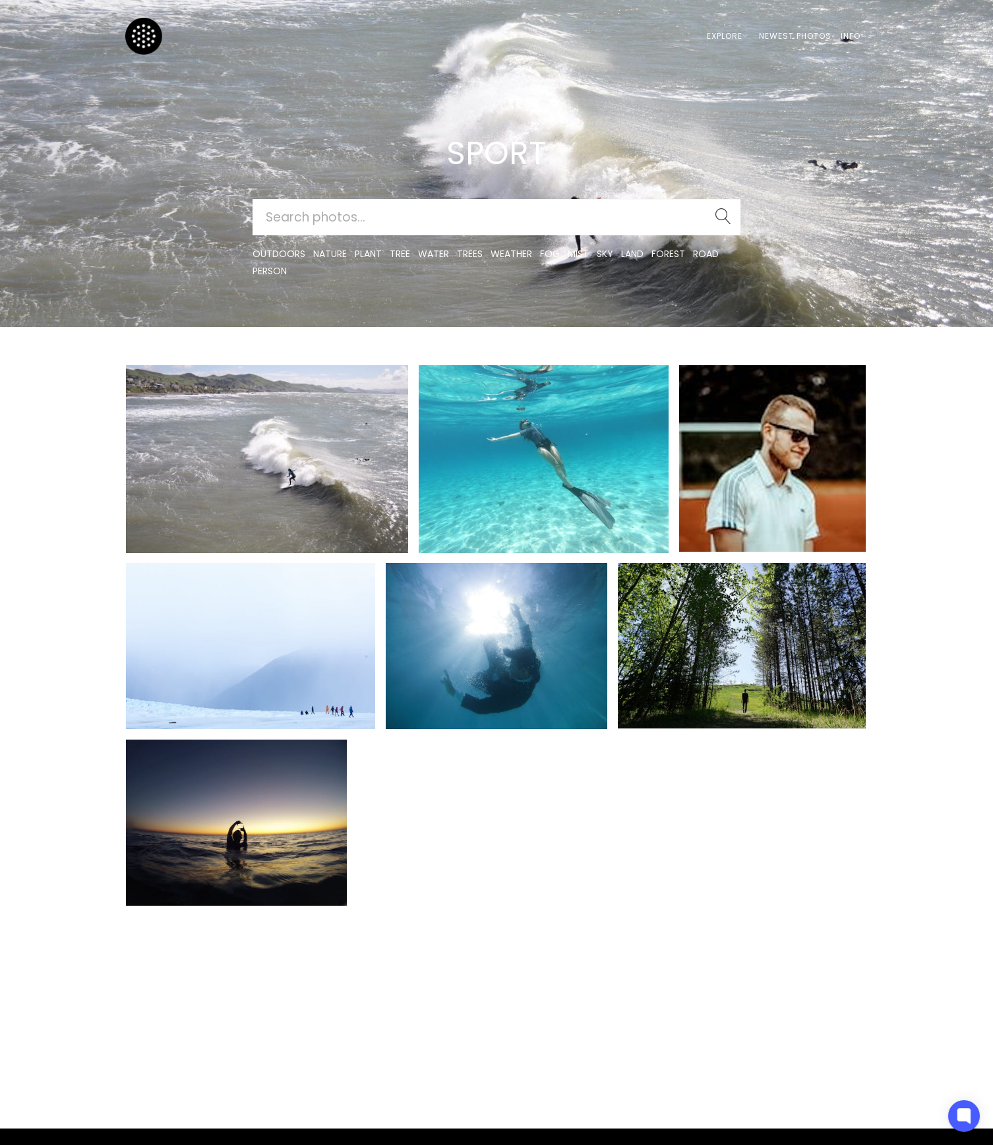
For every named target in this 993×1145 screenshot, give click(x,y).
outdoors (279, 253)
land (632, 253)
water (433, 253)
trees (470, 253)
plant (368, 253)
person (270, 271)
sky (605, 253)
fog (550, 253)
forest (668, 253)
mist (578, 253)
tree (400, 253)
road (706, 253)
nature (330, 253)
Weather (511, 253)
